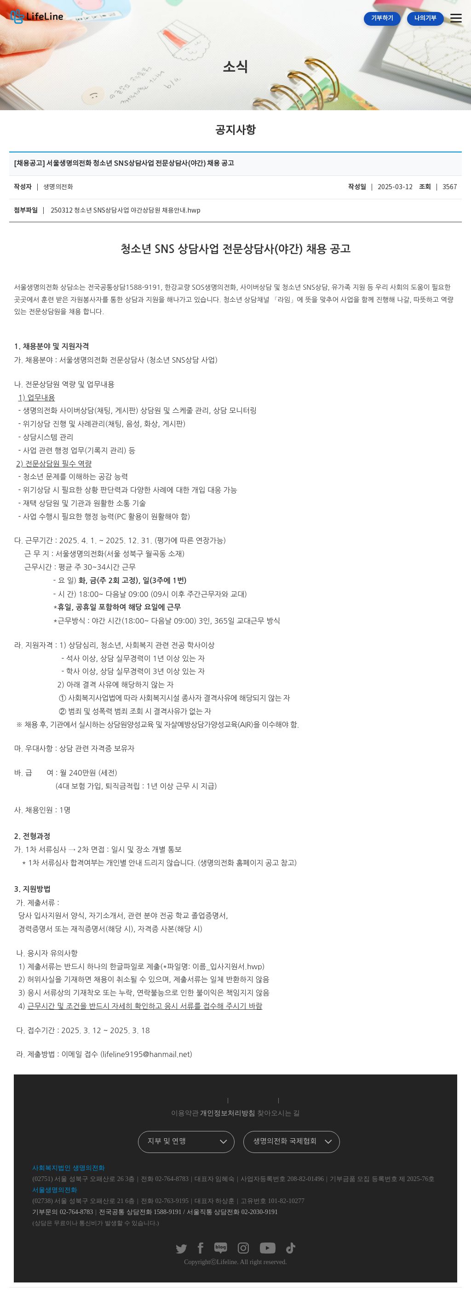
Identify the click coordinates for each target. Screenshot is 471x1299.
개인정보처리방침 (227, 1113)
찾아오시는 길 (278, 1113)
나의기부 (425, 18)
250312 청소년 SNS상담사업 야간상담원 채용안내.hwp (126, 210)
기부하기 (382, 18)
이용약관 (185, 1113)
